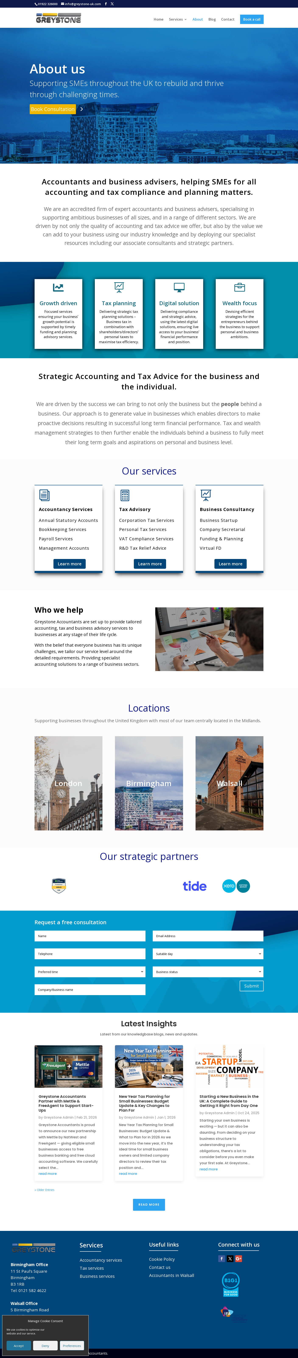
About (198, 20)
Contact (228, 20)
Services (176, 20)
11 (227, 662)
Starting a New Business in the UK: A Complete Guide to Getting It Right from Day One (229, 1101)
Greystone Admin (59, 1117)
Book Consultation (53, 108)
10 (224, 662)
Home (159, 20)
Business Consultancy (227, 509)
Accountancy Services (66, 509)
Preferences (72, 1346)
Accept (19, 1346)
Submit (251, 986)
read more (48, 1173)
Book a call (251, 19)
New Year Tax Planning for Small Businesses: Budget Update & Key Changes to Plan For (144, 1103)
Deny (45, 1346)
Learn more (69, 564)
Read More (149, 1204)
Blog (212, 20)
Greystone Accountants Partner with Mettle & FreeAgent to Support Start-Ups (66, 1103)
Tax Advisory (135, 509)
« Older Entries (45, 1190)
